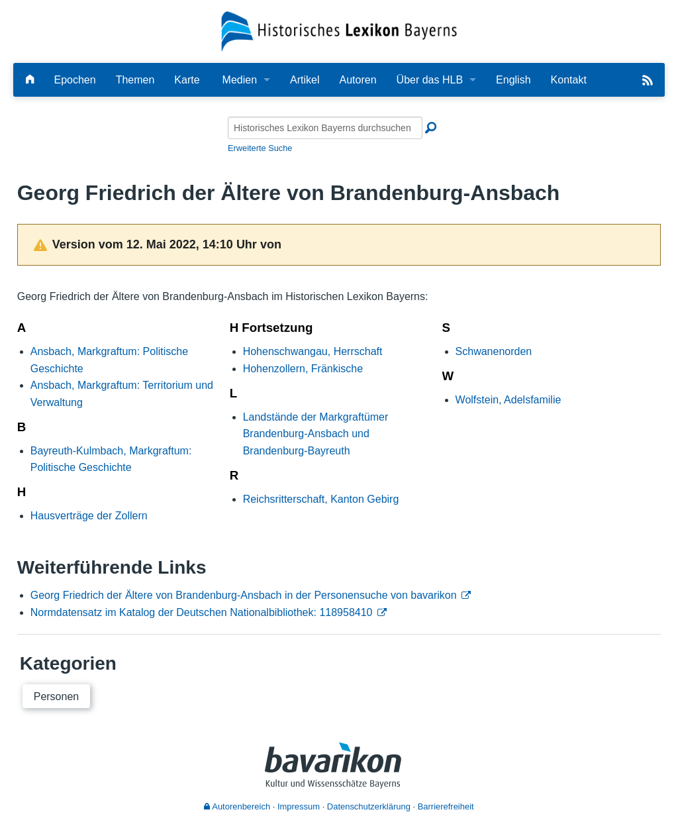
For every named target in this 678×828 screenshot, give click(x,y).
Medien (239, 79)
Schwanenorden (494, 351)
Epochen (74, 79)
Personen (56, 696)
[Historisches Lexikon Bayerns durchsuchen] (325, 128)
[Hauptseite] (30, 80)
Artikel (304, 79)
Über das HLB (430, 79)
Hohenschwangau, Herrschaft (313, 351)
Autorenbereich (237, 806)
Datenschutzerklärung (369, 806)
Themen (135, 79)
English (513, 79)
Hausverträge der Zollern (89, 515)
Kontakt (569, 79)
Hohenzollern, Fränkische (303, 368)
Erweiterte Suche (260, 148)
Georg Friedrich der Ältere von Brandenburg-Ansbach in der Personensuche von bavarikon (243, 595)
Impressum (298, 806)
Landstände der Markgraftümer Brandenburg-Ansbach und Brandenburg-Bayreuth (316, 433)
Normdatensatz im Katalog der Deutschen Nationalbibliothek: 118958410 (201, 612)
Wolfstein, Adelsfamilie (508, 399)
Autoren (358, 79)
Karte (186, 79)
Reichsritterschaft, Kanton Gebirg (321, 499)
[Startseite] (339, 30)
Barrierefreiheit (446, 806)
